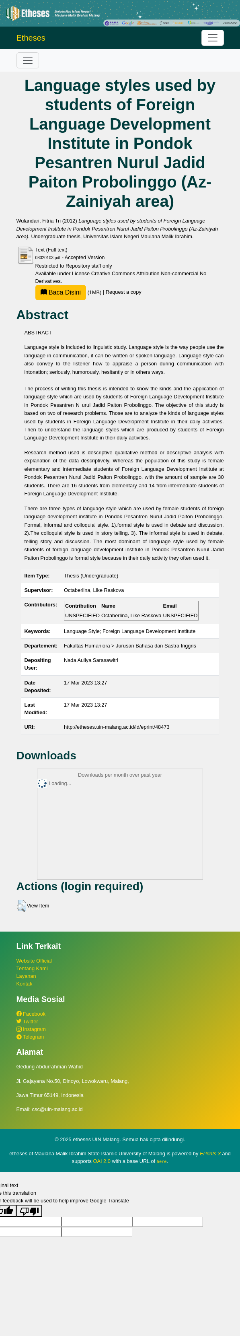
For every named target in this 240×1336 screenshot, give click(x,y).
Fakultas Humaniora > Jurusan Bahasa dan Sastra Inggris (130, 646)
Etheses (30, 37)
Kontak (24, 984)
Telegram (30, 1037)
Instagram (31, 1029)
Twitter (27, 1021)
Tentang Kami (32, 968)
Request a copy (124, 292)
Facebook (31, 1014)
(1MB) (69, 292)
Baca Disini (61, 292)
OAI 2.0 (101, 1161)
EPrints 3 (210, 1153)
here (162, 1161)
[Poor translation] (29, 1210)
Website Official (34, 961)
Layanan (26, 976)
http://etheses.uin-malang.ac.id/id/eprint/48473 (117, 727)
